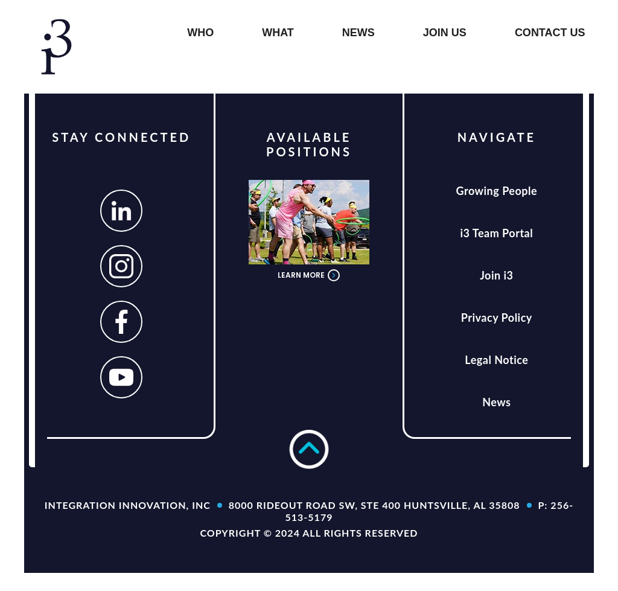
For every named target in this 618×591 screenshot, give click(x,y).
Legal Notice (496, 359)
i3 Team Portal (496, 233)
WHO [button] (200, 33)
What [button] (278, 33)
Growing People (497, 190)
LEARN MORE (309, 275)
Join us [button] (445, 33)
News (496, 402)
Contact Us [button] (550, 33)
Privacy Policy (496, 317)
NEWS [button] (358, 33)
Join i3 (496, 275)
